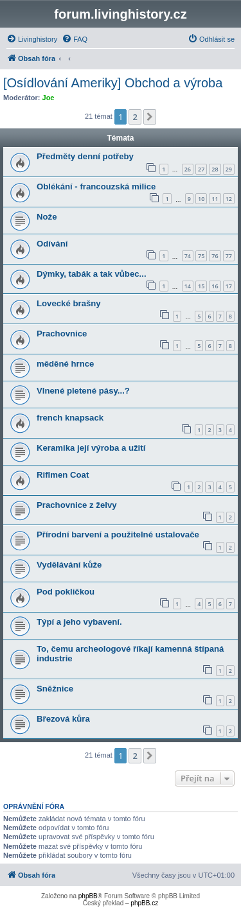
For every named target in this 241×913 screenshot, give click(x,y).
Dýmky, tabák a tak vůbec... (92, 274)
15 (201, 286)
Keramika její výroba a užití (91, 448)
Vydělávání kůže (69, 565)
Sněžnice (55, 688)
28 (214, 169)
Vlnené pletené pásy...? (83, 391)
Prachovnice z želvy (77, 505)
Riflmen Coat (63, 475)
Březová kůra (63, 719)
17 (229, 286)
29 (229, 169)
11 (214, 199)
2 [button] (134, 117)
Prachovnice (62, 333)
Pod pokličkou (65, 591)
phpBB (88, 896)
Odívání (52, 243)
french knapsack (70, 417)
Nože (47, 217)
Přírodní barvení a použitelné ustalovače (118, 534)
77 (229, 256)
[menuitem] (31, 39)
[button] (149, 117)
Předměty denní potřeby (85, 156)
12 (229, 199)
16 (214, 286)
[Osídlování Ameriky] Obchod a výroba (112, 83)
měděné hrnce (65, 364)
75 (201, 256)
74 (187, 256)
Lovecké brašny (69, 303)
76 (214, 256)
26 (187, 169)
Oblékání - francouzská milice (96, 186)
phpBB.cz (144, 903)
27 (201, 169)
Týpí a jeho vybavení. (79, 622)
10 (201, 199)
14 (187, 286)
